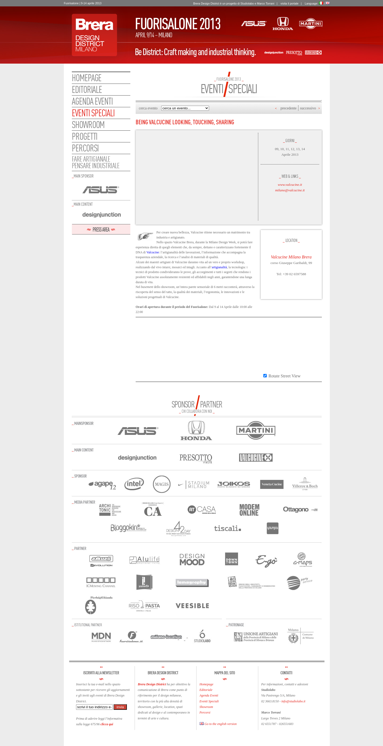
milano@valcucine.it (290, 190)
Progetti (84, 136)
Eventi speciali (93, 112)
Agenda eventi (92, 101)
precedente (288, 108)
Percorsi (85, 148)
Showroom (88, 124)
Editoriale (87, 89)
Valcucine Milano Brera (291, 257)
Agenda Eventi (208, 695)
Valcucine (152, 252)
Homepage (86, 77)
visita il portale (290, 3)
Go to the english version (218, 724)
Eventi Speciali (209, 701)
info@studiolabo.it (293, 701)
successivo (308, 108)
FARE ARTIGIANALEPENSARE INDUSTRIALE (95, 162)
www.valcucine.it (290, 185)
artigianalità (219, 267)
